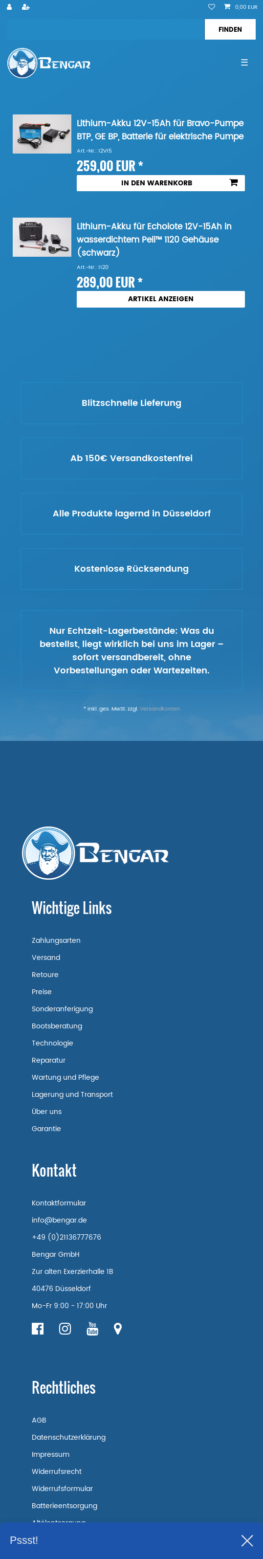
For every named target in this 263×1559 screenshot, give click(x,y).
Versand (46, 957)
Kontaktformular (59, 1203)
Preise (42, 992)
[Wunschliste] (212, 8)
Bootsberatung (57, 1026)
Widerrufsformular (62, 1488)
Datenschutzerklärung (69, 1437)
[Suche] (230, 29)
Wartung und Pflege (65, 1077)
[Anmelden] (10, 8)
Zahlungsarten (56, 940)
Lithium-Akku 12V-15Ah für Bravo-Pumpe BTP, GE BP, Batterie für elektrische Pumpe (160, 130)
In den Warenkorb (179, 183)
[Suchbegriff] (105, 29)
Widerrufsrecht (57, 1471)
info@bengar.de (59, 1220)
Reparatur (49, 1060)
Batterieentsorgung (64, 1506)
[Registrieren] (27, 8)
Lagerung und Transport (72, 1094)
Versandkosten (160, 709)
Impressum (50, 1454)
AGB (39, 1420)
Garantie (46, 1129)
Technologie (52, 1043)
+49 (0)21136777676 (66, 1237)
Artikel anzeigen (161, 299)
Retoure (45, 974)
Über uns (47, 1111)
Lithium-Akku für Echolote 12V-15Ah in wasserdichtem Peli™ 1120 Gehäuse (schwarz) (154, 240)
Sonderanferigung (62, 1009)
